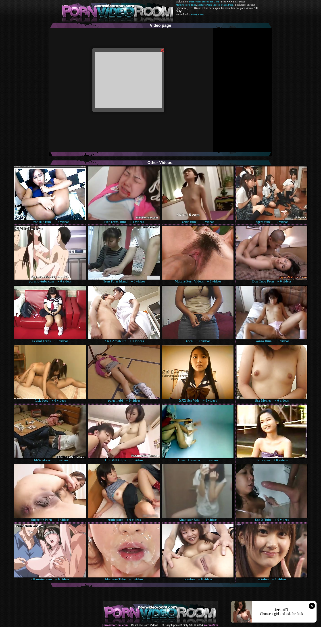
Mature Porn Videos (209, 4)
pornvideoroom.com (115, 625)
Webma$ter (211, 625)
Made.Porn (227, 4)
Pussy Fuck (197, 14)
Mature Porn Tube (186, 4)
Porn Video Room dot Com (204, 1)
